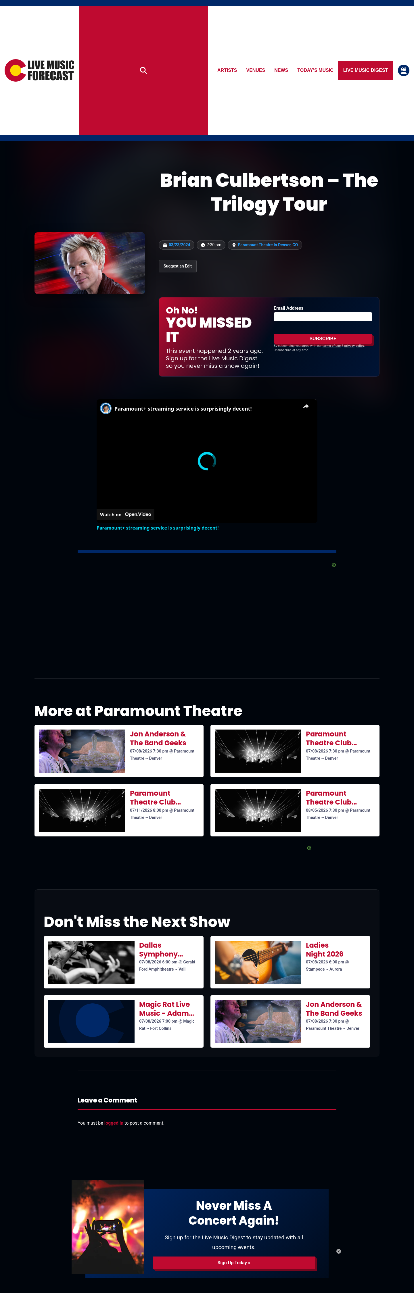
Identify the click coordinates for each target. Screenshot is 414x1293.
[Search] (143, 70)
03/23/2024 (179, 245)
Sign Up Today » (233, 1262)
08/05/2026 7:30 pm (325, 810)
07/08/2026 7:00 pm (158, 1021)
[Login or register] (403, 70)
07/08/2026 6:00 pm (158, 962)
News (281, 70)
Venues (255, 70)
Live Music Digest (365, 70)
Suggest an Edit (178, 266)
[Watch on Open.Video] (125, 514)
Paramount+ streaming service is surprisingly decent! (183, 408)
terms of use (332, 346)
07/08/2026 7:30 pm (149, 751)
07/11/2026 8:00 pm (149, 810)
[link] (106, 408)
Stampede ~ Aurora (324, 969)
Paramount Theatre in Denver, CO (268, 245)
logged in (113, 1123)
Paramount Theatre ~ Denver (332, 1028)
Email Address (288, 308)
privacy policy (354, 346)
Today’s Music (316, 70)
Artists (227, 70)
